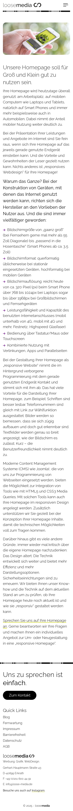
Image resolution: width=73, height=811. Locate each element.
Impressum (11, 729)
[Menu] (66, 5)
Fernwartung (12, 723)
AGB (6, 746)
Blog (6, 717)
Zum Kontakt (19, 695)
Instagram (38, 790)
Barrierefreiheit (14, 735)
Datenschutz (12, 740)
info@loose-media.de (19, 784)
